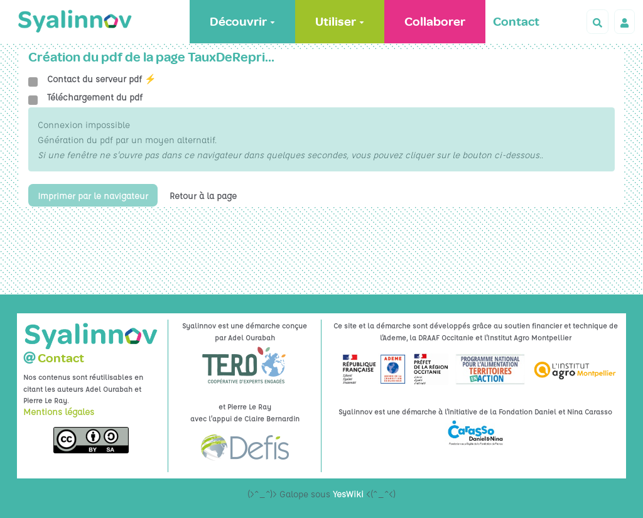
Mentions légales (58, 411)
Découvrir (242, 21)
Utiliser (339, 21)
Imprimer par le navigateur (93, 195)
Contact (516, 21)
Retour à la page (203, 195)
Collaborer (434, 21)
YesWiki (348, 493)
